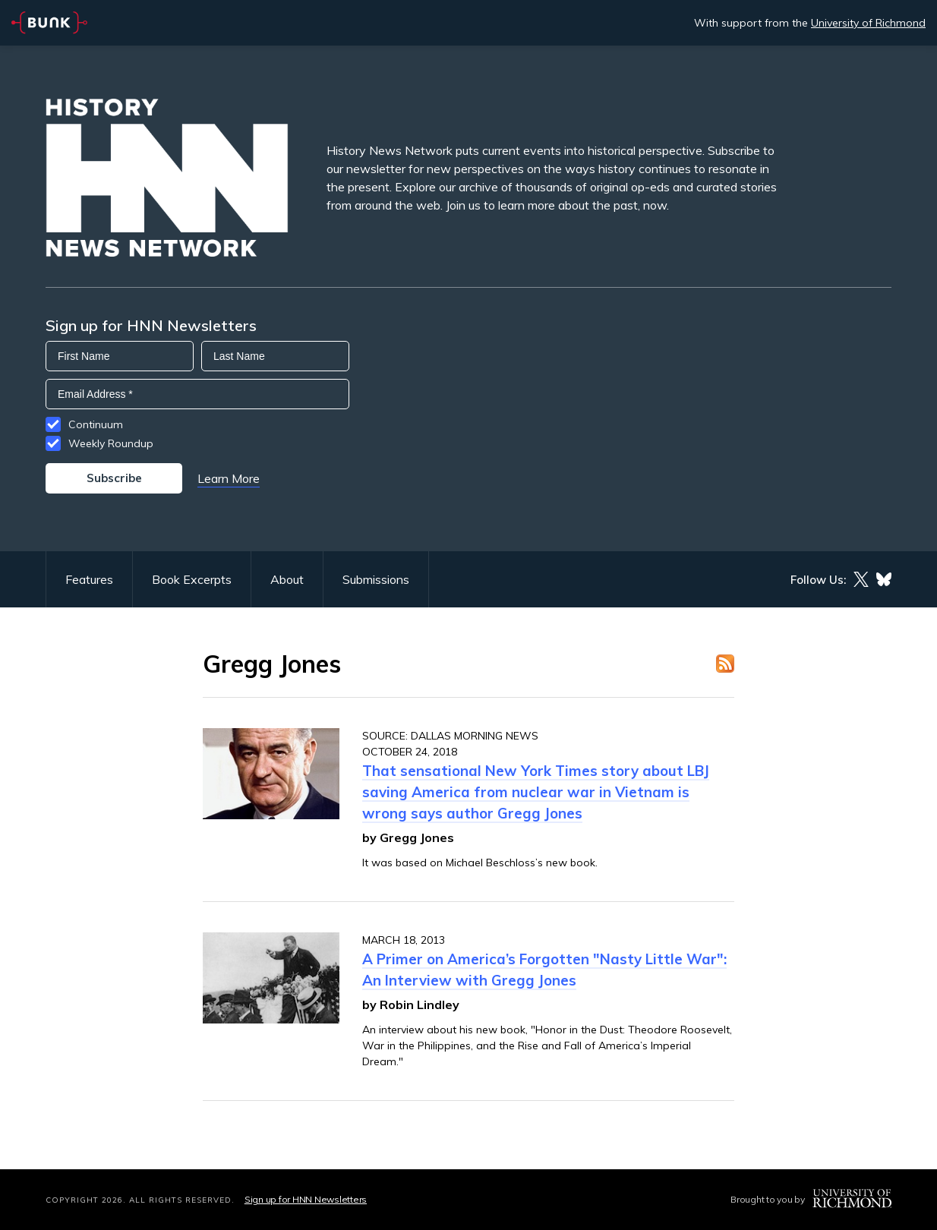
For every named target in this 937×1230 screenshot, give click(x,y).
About (287, 579)
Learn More (228, 478)
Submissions (375, 579)
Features (89, 579)
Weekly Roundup (110, 443)
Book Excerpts (192, 579)
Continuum (95, 424)
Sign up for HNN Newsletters (306, 1199)
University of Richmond (868, 23)
